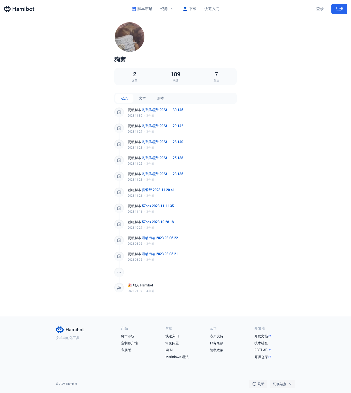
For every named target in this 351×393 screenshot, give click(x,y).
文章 (142, 98)
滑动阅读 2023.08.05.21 (160, 254)
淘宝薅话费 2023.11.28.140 (162, 142)
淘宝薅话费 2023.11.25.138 (162, 158)
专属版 (126, 350)
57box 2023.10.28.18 (158, 222)
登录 (320, 8)
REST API (261, 350)
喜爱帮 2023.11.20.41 (158, 190)
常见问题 (172, 343)
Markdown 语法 (177, 357)
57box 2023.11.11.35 (158, 206)
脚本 (160, 98)
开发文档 (261, 336)
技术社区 (261, 343)
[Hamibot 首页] (19, 9)
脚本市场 (127, 336)
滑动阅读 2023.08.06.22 (160, 238)
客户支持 (216, 336)
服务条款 (216, 343)
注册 (339, 8)
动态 (124, 98)
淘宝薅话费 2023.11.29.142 (162, 126)
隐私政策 (216, 350)
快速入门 (211, 8)
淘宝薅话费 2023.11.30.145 (162, 110)
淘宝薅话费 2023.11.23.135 (162, 174)
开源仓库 (261, 357)
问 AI (169, 350)
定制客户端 (129, 343)
